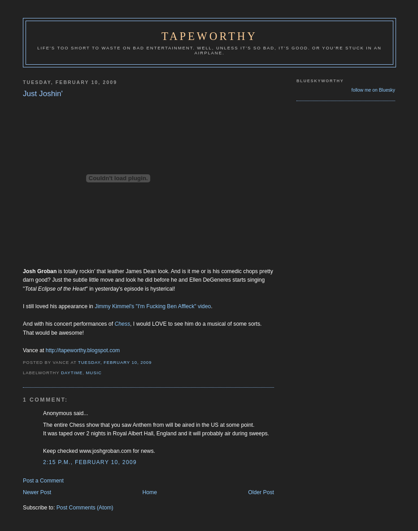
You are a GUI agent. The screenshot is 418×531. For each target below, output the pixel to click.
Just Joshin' (43, 93)
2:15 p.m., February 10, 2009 (90, 462)
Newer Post (37, 492)
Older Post (261, 492)
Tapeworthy (209, 36)
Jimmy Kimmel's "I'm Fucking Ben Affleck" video (153, 306)
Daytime (72, 372)
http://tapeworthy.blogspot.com (83, 350)
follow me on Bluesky (373, 90)
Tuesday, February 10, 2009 (115, 362)
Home (149, 492)
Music (93, 372)
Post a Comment (43, 481)
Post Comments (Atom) (85, 507)
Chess (122, 324)
